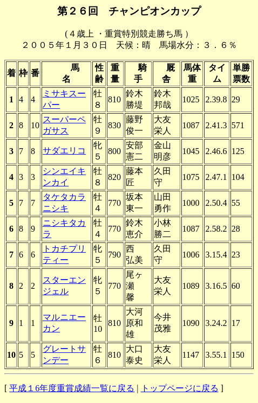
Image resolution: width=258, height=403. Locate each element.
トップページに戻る (180, 388)
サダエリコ (64, 150)
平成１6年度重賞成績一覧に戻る (71, 388)
